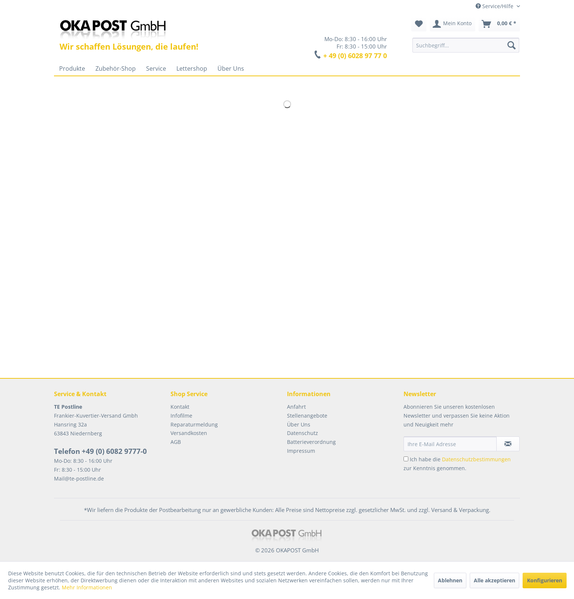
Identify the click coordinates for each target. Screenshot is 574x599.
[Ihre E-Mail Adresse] (450, 443)
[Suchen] (511, 45)
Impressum (301, 450)
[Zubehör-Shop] (115, 68)
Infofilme (181, 415)
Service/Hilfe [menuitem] (495, 6)
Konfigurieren (544, 580)
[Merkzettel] (418, 24)
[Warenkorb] (499, 24)
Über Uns (298, 424)
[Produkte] (72, 68)
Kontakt (179, 406)
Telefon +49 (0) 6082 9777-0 (100, 451)
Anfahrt (296, 406)
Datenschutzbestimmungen (476, 459)
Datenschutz (302, 432)
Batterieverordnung (311, 441)
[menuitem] (465, 45)
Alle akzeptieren (494, 580)
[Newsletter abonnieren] (508, 443)
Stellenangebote (307, 415)
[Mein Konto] (452, 24)
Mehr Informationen (87, 587)
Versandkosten (188, 432)
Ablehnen (450, 580)
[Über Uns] (230, 68)
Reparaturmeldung (194, 424)
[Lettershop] (191, 68)
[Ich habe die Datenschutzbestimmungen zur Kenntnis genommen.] (406, 458)
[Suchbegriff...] (465, 45)
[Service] (156, 68)
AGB (175, 441)
